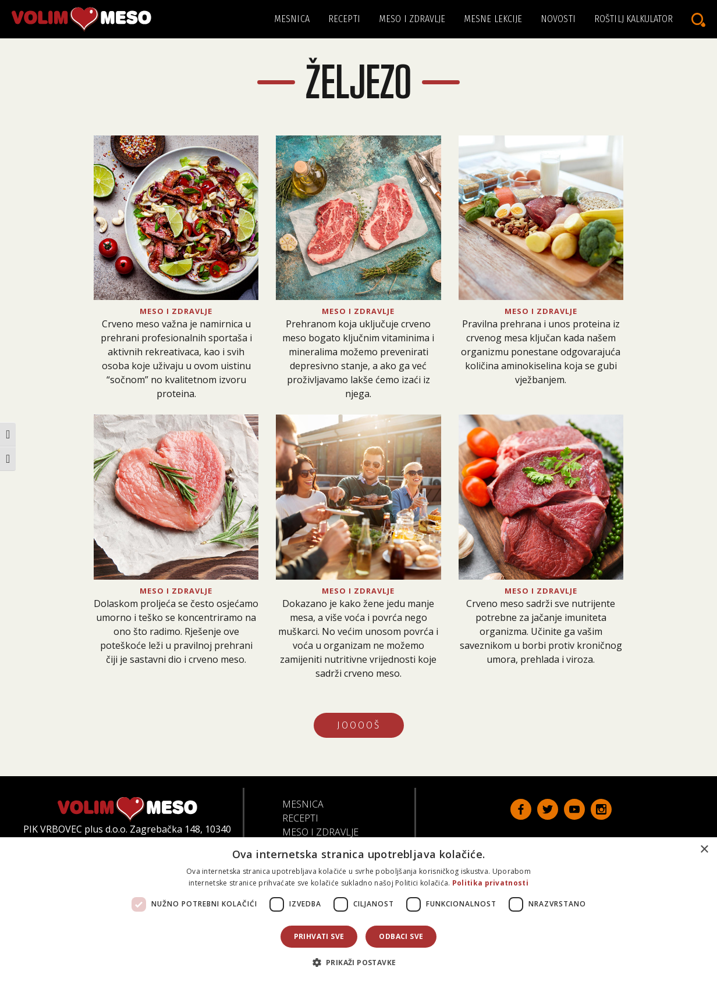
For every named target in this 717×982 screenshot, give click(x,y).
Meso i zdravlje (412, 18)
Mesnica (292, 18)
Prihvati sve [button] (319, 936)
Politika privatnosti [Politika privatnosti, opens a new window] (490, 883)
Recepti (344, 18)
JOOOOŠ (359, 725)
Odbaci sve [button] (401, 936)
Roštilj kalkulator (633, 18)
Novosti (558, 18)
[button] (358, 962)
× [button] (704, 849)
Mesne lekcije (493, 18)
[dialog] (358, 909)
